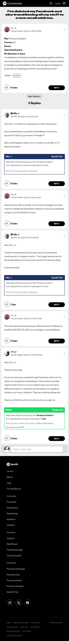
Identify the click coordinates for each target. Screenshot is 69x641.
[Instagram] (10, 602)
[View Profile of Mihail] (13, 351)
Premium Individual (16, 568)
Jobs (9, 482)
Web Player (12, 544)
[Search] (51, 3)
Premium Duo (13, 574)
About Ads (24, 627)
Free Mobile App (15, 549)
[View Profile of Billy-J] (16, 113)
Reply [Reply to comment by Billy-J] (57, 183)
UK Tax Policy (26, 631)
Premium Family (14, 580)
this (18, 256)
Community (12, 3)
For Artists (11, 501)
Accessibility (35, 627)
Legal (9, 623)
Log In (57, 3)
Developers (12, 507)
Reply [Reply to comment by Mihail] (57, 438)
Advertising (12, 513)
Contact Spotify (14, 555)
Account (16, 75)
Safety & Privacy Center (21, 623)
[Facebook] (27, 602)
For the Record (14, 488)
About (10, 477)
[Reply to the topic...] (37, 449)
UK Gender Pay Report (14, 636)
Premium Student (15, 586)
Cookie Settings (13, 627)
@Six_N (12, 123)
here (56, 142)
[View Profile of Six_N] (13, 27)
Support (11, 538)
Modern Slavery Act (13, 631)
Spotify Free (12, 591)
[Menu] (64, 3)
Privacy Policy (35, 623)
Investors (11, 519)
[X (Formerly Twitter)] (18, 602)
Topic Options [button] (34, 96)
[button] (64, 29)
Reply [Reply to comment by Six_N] (57, 87)
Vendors (11, 524)
